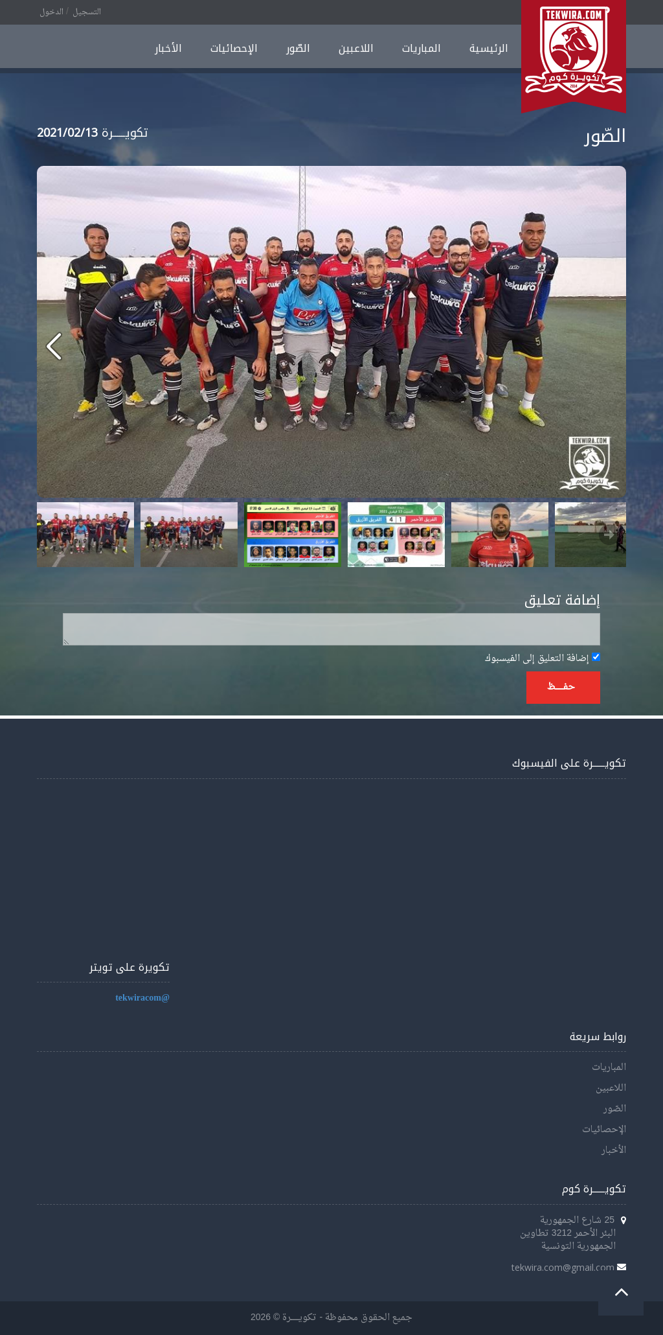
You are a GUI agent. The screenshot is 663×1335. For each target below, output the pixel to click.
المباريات (421, 48)
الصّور (298, 48)
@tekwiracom (142, 998)
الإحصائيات (234, 48)
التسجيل (87, 12)
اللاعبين (356, 48)
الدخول (51, 12)
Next (609, 534)
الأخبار (168, 48)
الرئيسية (488, 48)
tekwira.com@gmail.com (562, 1267)
